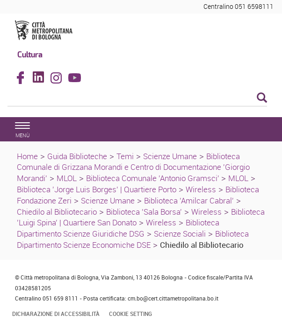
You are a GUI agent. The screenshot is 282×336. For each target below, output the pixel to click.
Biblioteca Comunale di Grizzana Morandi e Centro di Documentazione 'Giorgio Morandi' (133, 167)
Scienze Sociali (180, 233)
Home (27, 156)
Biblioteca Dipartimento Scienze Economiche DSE (133, 239)
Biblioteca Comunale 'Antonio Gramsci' (153, 178)
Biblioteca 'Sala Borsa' (144, 211)
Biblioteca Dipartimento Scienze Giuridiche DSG (118, 228)
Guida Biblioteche (77, 156)
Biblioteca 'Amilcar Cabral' (189, 200)
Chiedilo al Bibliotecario (57, 211)
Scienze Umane (170, 156)
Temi (125, 156)
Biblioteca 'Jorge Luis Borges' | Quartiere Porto (96, 189)
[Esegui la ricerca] (262, 98)
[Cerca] (137, 98)
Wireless (201, 189)
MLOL (67, 178)
